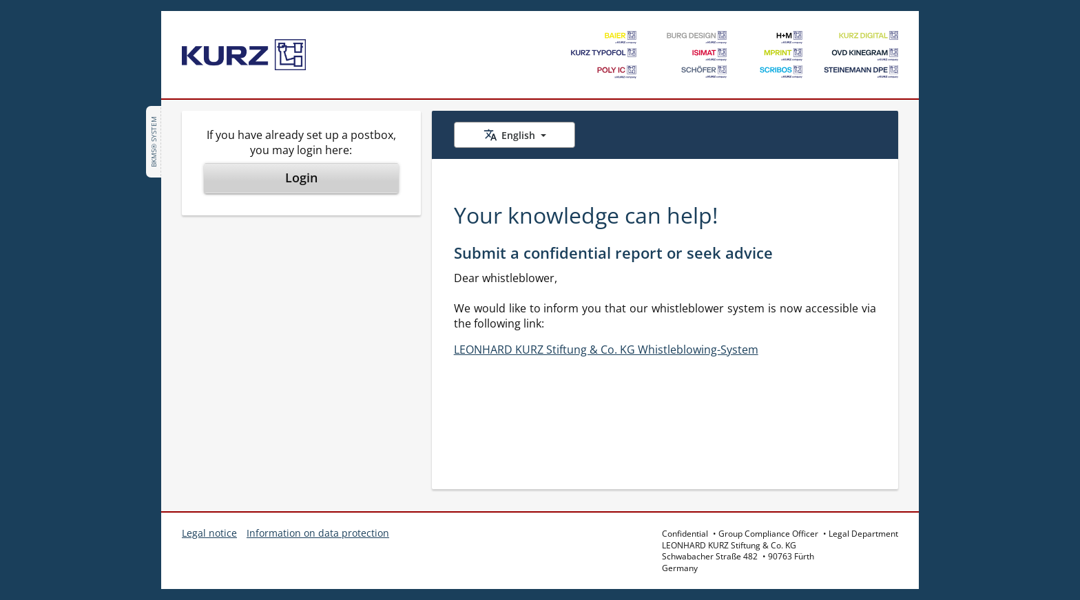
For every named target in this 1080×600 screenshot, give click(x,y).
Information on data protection (318, 532)
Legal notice (209, 532)
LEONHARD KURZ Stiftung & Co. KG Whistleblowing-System (606, 349)
